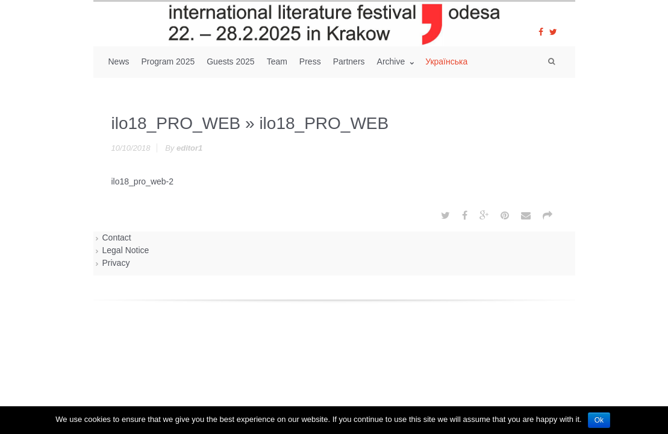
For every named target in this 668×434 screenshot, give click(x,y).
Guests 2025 (230, 61)
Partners (349, 61)
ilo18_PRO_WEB (176, 123)
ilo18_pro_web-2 (142, 181)
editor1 (189, 148)
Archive (392, 61)
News (119, 61)
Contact (116, 237)
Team (277, 61)
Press (310, 61)
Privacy (116, 263)
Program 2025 (168, 61)
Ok (599, 420)
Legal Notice (125, 250)
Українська (446, 61)
